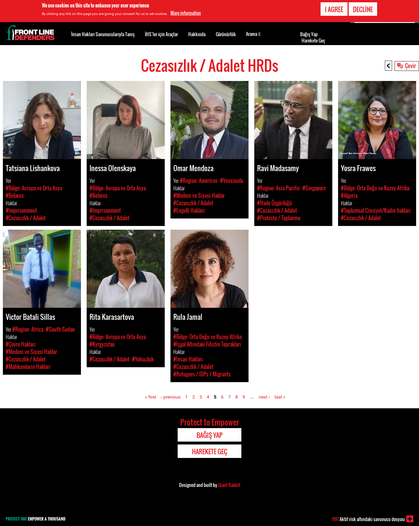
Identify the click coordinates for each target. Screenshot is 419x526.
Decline (363, 8)
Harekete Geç (313, 40)
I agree (334, 8)
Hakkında (196, 34)
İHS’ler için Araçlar (161, 34)
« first (150, 397)
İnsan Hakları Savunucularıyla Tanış (103, 34)
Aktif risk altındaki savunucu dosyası (368, 519)
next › (264, 397)
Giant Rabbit (229, 484)
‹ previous (171, 397)
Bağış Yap (309, 34)
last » (280, 397)
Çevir (410, 65)
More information (185, 12)
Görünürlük (226, 34)
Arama (253, 33)
